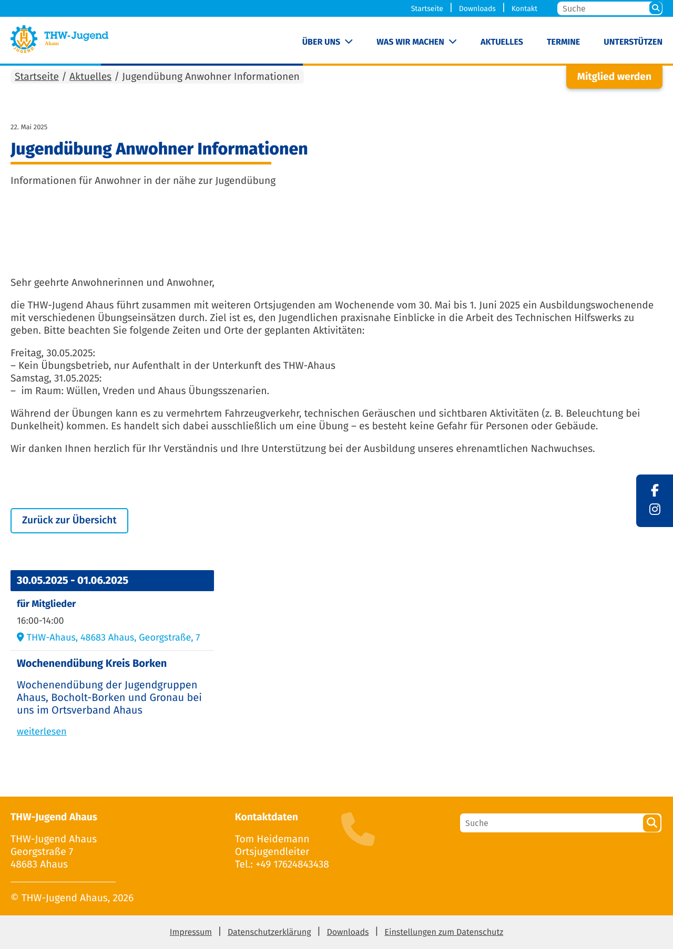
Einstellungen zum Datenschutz (443, 932)
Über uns (321, 42)
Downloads (477, 8)
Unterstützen (633, 42)
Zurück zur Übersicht (69, 520)
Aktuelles (502, 42)
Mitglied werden (614, 77)
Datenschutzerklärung (269, 932)
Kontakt (524, 8)
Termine (563, 42)
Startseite (427, 8)
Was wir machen (410, 42)
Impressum (191, 932)
